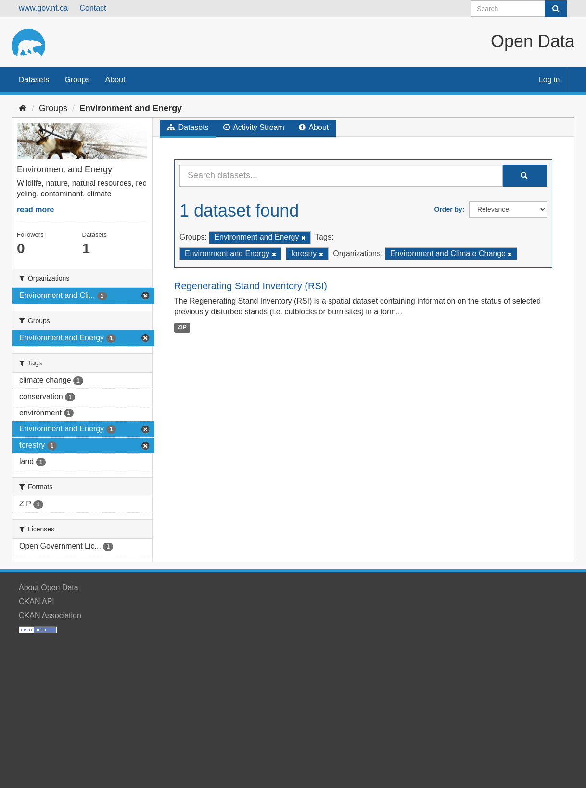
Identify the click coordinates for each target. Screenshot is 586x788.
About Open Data (48, 587)
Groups (76, 80)
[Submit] (556, 8)
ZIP (182, 327)
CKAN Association (50, 615)
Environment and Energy (130, 108)
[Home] (23, 108)
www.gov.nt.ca (43, 8)
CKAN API (36, 601)
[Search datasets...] (341, 176)
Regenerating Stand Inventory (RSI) (250, 286)
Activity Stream (253, 127)
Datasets (34, 80)
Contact (92, 8)
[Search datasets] (519, 8)
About (115, 80)
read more (35, 210)
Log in (549, 80)
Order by (448, 209)
